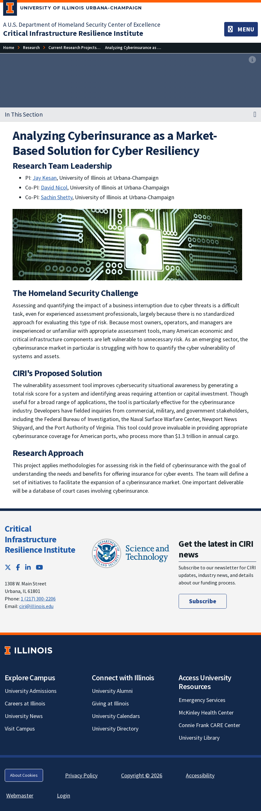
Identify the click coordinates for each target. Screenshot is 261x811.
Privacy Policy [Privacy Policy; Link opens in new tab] (81, 775)
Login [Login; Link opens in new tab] (63, 795)
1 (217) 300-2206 (38, 598)
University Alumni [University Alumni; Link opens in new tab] (112, 690)
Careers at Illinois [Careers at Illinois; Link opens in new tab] (25, 703)
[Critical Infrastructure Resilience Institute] (73, 33)
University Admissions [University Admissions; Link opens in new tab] (31, 690)
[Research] (31, 47)
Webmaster (19, 795)
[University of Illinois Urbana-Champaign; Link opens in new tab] (72, 9)
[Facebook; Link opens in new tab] (18, 567)
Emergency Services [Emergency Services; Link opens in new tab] (202, 700)
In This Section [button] (24, 114)
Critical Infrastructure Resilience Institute (40, 539)
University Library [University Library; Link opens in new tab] (199, 737)
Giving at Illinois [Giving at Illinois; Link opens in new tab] (110, 703)
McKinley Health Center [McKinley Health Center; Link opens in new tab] (206, 712)
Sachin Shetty (56, 197)
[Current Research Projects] (72, 47)
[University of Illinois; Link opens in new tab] (28, 650)
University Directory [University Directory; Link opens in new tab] (115, 728)
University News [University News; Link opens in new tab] (24, 716)
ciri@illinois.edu (36, 606)
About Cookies (24, 775)
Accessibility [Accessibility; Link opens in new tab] (200, 775)
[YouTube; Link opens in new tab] (39, 567)
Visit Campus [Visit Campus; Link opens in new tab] (20, 728)
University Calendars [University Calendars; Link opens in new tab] (116, 716)
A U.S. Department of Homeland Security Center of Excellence (81, 24)
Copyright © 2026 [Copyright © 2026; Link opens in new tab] (141, 775)
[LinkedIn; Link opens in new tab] (28, 567)
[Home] (8, 47)
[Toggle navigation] (241, 29)
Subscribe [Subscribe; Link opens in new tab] (202, 601)
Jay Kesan (45, 177)
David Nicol (54, 187)
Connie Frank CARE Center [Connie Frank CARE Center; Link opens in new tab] (209, 725)
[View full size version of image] (252, 60)
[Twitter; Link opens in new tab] (8, 567)
